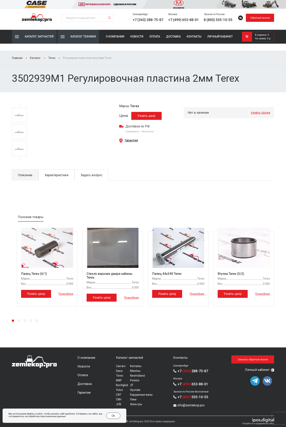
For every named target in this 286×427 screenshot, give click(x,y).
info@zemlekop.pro (191, 405)
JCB (118, 404)
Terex (119, 375)
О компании (115, 36)
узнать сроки (260, 112)
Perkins (134, 380)
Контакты (194, 36)
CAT (118, 394)
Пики (133, 399)
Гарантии (131, 140)
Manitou (135, 370)
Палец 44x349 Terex (167, 274)
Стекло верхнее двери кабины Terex (109, 275)
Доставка (173, 36)
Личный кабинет (220, 36)
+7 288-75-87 (193, 371)
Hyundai (135, 389)
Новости (136, 36)
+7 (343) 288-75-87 (148, 20)
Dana (119, 370)
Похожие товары (30, 217)
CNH (118, 399)
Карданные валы (141, 394)
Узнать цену (146, 116)
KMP (119, 380)
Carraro (121, 366)
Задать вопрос (91, 175)
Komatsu (135, 366)
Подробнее (66, 293)
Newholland (137, 375)
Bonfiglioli (122, 385)
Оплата (154, 36)
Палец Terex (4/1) (34, 274)
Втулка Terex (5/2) (231, 274)
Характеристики (56, 175)
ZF (131, 385)
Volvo (119, 389)
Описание (25, 175)
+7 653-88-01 (193, 384)
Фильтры (136, 404)
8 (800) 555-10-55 (218, 20)
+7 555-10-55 (193, 397)
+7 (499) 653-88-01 (183, 20)
